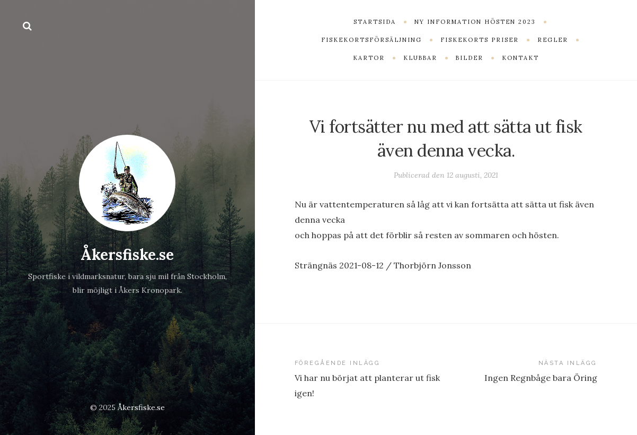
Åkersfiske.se (127, 254)
